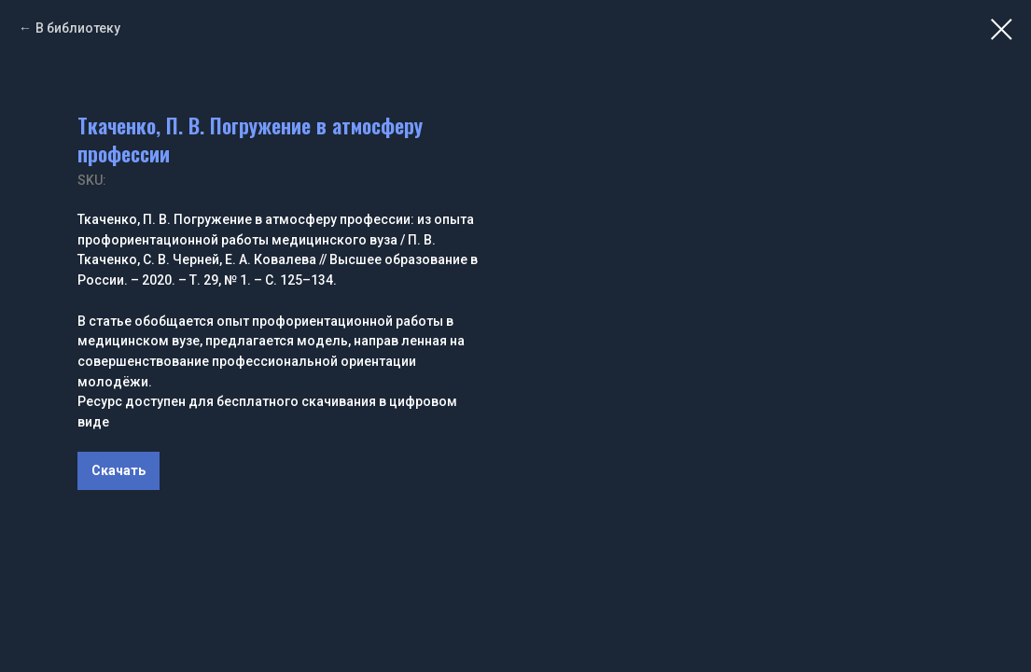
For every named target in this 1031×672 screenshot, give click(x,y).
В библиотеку (77, 28)
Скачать (118, 470)
